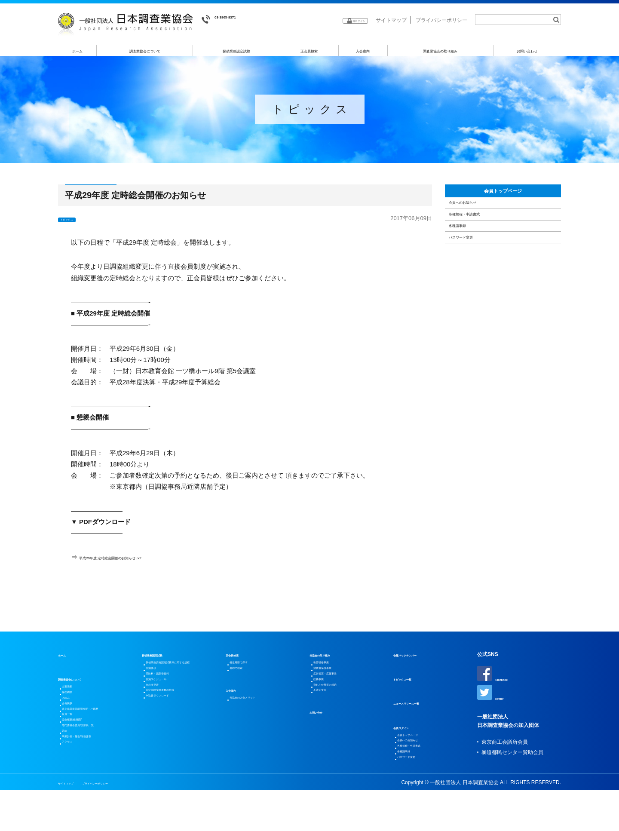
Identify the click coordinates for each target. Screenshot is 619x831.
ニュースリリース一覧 (419, 706)
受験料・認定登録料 (171, 699)
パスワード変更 (474, 288)
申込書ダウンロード (171, 741)
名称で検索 (244, 679)
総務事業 (326, 699)
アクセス (74, 796)
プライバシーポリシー (441, 20)
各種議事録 (468, 266)
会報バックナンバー (416, 658)
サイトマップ (391, 20)
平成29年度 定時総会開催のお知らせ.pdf (137, 560)
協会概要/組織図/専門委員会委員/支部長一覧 (95, 759)
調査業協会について (145, 51)
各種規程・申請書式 (481, 244)
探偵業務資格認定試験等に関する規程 (184, 673)
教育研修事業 (331, 668)
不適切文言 (328, 720)
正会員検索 (309, 51)
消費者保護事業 (334, 679)
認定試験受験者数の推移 (176, 730)
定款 (69, 775)
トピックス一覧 (411, 682)
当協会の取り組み (330, 658)
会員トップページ (503, 200)
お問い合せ (322, 744)
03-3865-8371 (228, 19)
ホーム (77, 51)
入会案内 (363, 51)
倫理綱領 (74, 703)
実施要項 (158, 689)
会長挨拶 (74, 724)
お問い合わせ (527, 51)
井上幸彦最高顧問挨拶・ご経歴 (100, 734)
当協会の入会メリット (257, 713)
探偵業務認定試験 (237, 51)
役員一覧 (74, 744)
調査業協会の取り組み (440, 51)
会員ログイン (408, 731)
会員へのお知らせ (477, 222)
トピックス (75, 222)
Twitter (494, 700)
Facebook (498, 677)
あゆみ (72, 713)
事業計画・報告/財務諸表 (93, 785)
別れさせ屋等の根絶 (339, 710)
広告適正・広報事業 (339, 689)
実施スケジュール (168, 710)
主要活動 (74, 693)
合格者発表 (161, 720)
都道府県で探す (250, 668)
